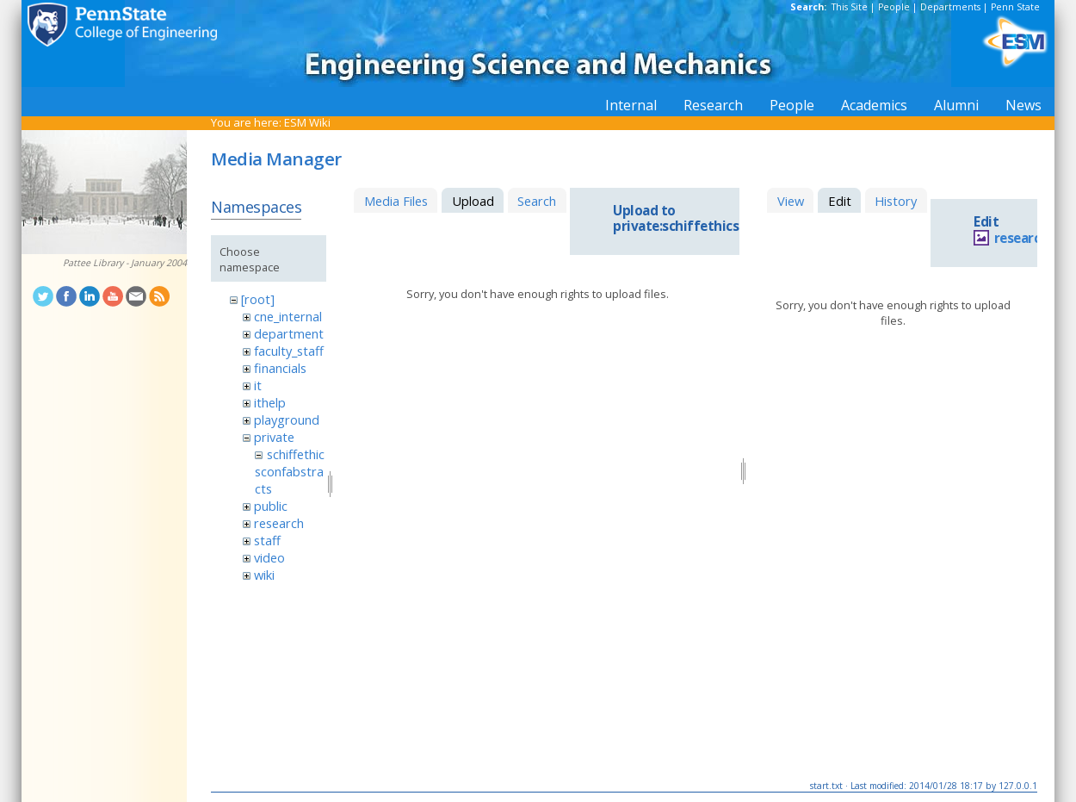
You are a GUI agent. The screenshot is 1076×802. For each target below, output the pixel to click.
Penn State (1015, 7)
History (896, 200)
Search (536, 200)
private (274, 436)
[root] (258, 299)
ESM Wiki (307, 122)
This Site (850, 7)
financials (280, 367)
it (258, 385)
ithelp (270, 402)
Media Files (396, 200)
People (894, 7)
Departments (950, 7)
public (271, 505)
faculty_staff (289, 350)
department (289, 333)
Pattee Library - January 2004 (125, 263)
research (279, 523)
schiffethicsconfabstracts (289, 471)
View (790, 200)
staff (267, 540)
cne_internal (288, 316)
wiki (264, 574)
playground (286, 419)
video (269, 557)
